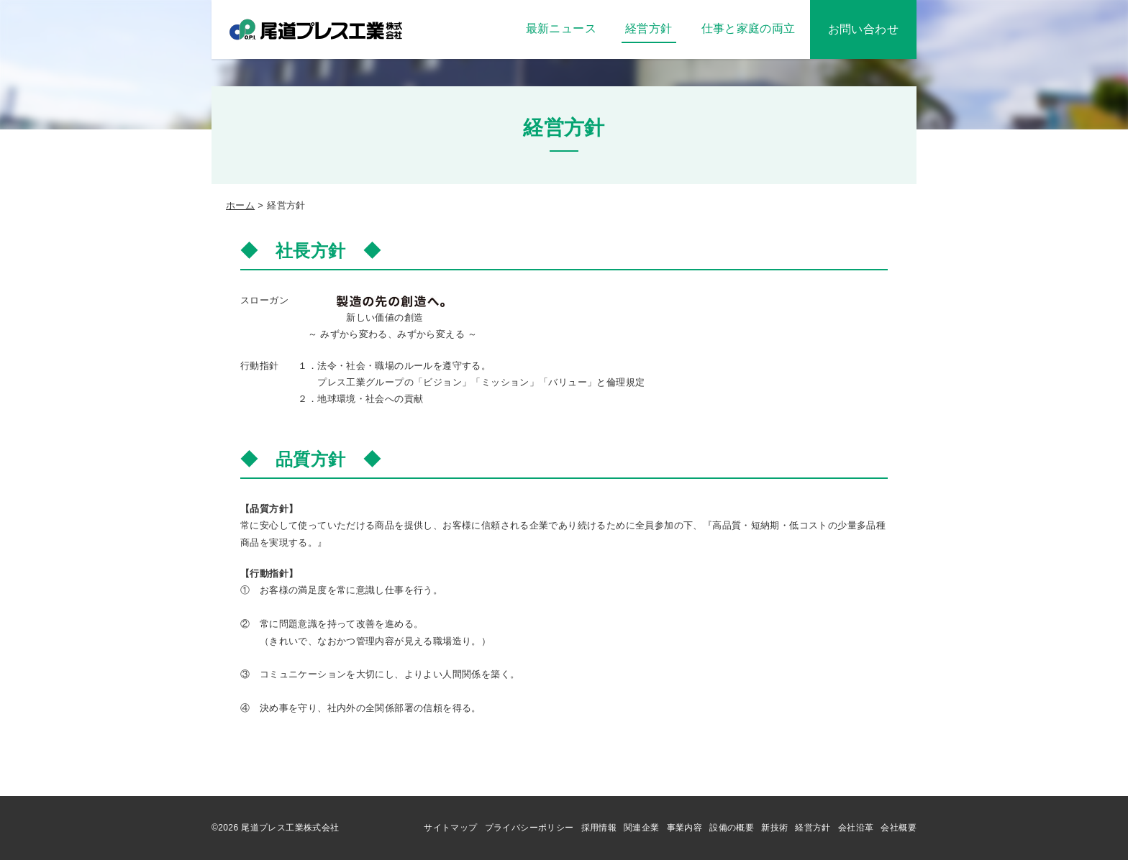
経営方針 (813, 828)
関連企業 (642, 828)
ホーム (240, 205)
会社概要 (898, 828)
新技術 (774, 828)
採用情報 (599, 828)
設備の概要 (731, 828)
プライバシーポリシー (529, 828)
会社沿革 (856, 828)
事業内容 (685, 828)
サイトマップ (450, 828)
